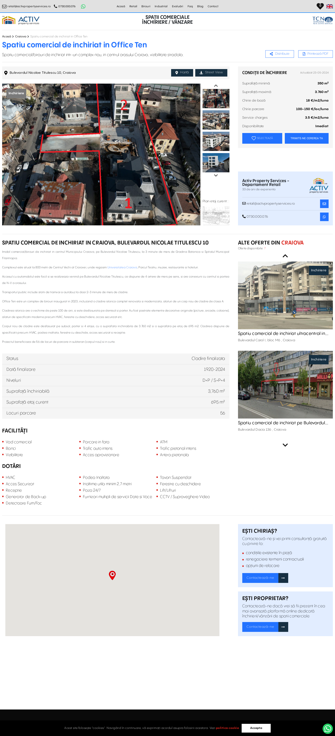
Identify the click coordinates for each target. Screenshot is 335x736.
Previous (216, 86)
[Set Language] (329, 6)
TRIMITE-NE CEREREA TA (307, 138)
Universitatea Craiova (122, 267)
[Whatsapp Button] (83, 6)
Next (216, 175)
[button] (112, 575)
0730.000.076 (67, 6)
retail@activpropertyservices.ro (29, 6)
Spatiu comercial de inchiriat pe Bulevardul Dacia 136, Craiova (281, 423)
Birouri (145, 6)
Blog (200, 6)
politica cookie (227, 728)
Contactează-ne (260, 578)
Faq (190, 6)
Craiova (20, 36)
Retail (133, 6)
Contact (213, 6)
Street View (211, 72)
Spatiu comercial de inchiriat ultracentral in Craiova (281, 333)
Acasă (121, 6)
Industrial (161, 6)
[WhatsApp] (328, 729)
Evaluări (177, 6)
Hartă (182, 72)
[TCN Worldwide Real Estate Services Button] (323, 20)
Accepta (256, 728)
